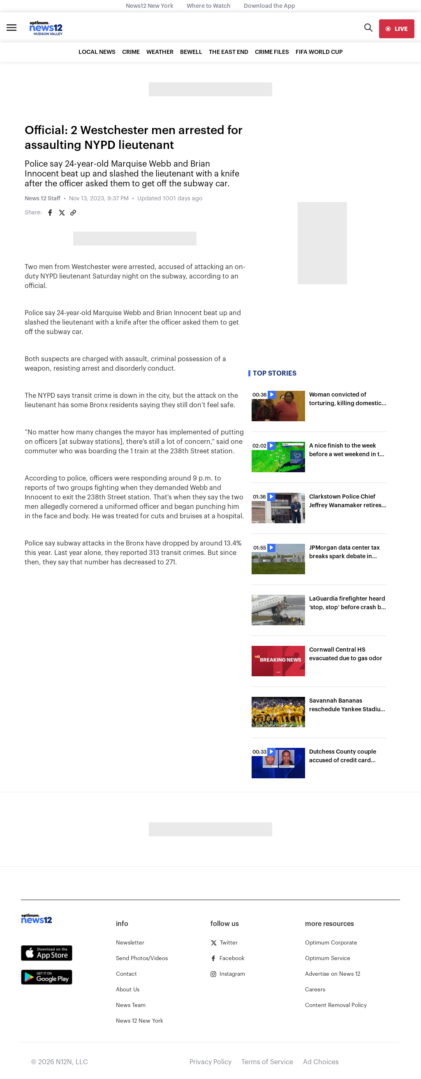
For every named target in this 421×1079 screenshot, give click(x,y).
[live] (396, 28)
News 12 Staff (42, 199)
